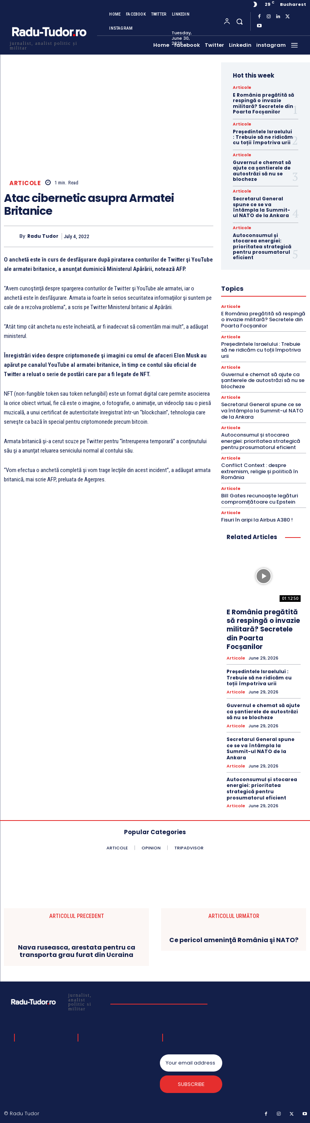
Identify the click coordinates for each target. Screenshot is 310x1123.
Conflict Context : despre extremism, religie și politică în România (259, 471)
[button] (239, 21)
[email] (191, 1062)
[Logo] (49, 44)
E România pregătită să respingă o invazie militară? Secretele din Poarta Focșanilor (263, 103)
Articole (25, 183)
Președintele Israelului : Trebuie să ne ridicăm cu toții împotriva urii (263, 137)
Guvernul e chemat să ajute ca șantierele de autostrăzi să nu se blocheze (262, 170)
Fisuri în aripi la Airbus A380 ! (257, 519)
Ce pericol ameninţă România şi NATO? (233, 939)
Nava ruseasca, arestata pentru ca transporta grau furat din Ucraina (76, 950)
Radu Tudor (42, 236)
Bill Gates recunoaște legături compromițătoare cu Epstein (259, 499)
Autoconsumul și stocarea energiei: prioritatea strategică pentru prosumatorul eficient (262, 246)
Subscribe (191, 1084)
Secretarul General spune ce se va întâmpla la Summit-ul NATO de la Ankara (261, 207)
